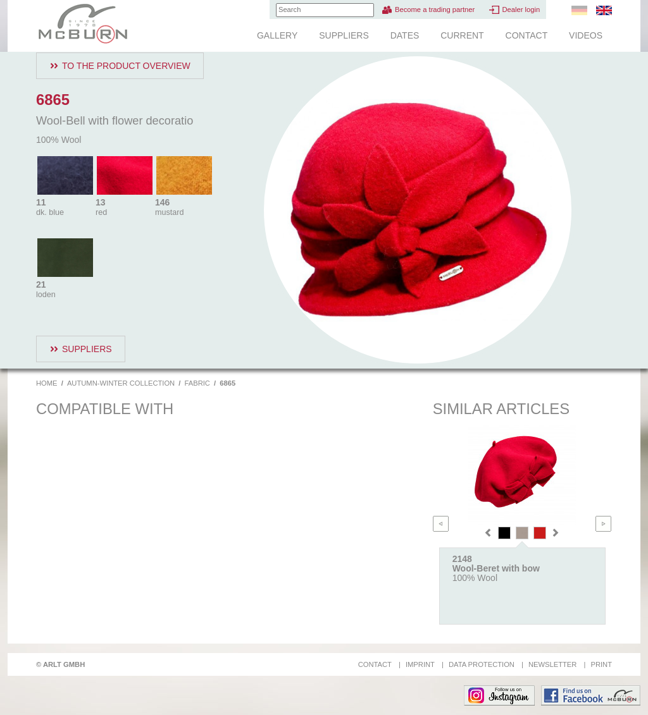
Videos (585, 35)
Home (47, 383)
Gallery (277, 35)
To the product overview (126, 66)
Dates (405, 35)
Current (461, 35)
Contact (527, 35)
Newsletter (552, 664)
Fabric (197, 383)
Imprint (420, 664)
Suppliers (344, 35)
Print (601, 664)
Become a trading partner (435, 9)
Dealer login (521, 9)
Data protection (481, 664)
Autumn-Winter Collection (121, 383)
